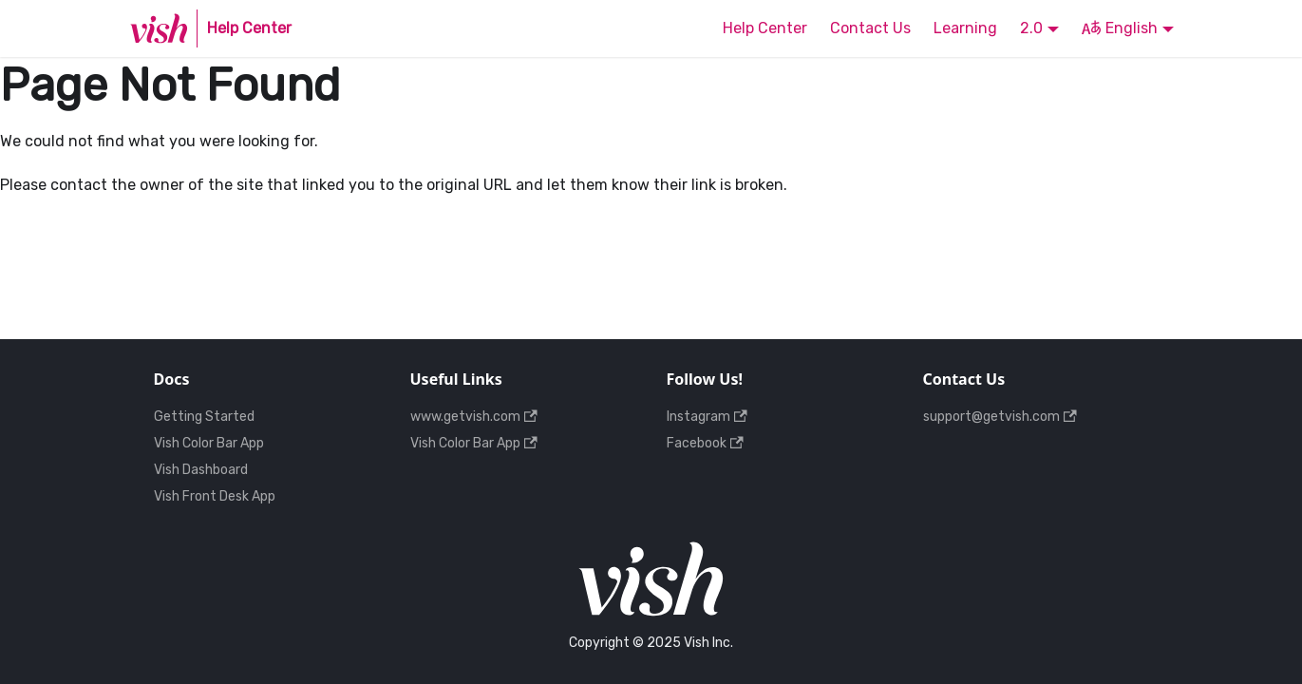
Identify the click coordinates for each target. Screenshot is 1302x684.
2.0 (1031, 28)
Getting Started (204, 416)
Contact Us (870, 28)
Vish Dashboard (201, 470)
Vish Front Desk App (214, 496)
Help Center (765, 28)
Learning (965, 28)
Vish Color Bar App (209, 443)
